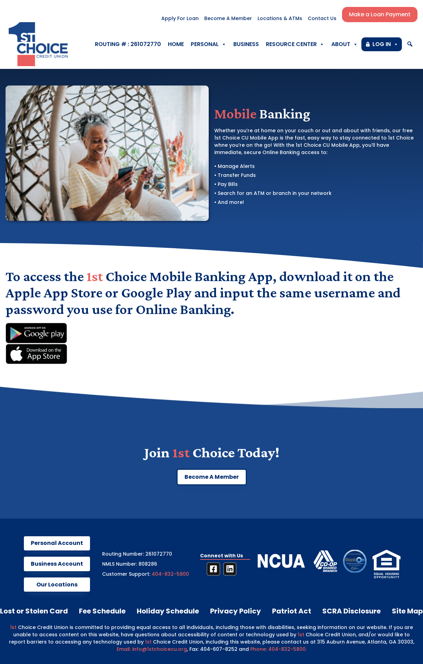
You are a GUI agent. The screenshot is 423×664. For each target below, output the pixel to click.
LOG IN (385, 44)
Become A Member (228, 18)
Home (176, 44)
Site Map (407, 611)
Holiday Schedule (168, 611)
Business (246, 44)
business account (57, 564)
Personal (208, 44)
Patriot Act (291, 611)
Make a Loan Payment (380, 14)
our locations (57, 585)
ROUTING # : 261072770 (128, 44)
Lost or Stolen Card (34, 611)
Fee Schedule (102, 611)
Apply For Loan (180, 18)
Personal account (57, 543)
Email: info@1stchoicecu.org (152, 649)
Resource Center (295, 44)
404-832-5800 (170, 574)
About (344, 44)
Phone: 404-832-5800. (278, 649)
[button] (409, 44)
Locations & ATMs (280, 18)
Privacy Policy (235, 611)
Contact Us (322, 18)
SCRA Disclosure (351, 611)
